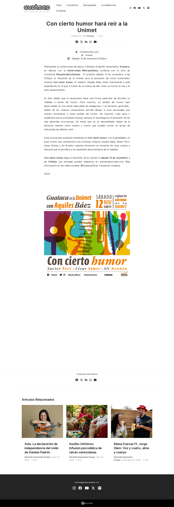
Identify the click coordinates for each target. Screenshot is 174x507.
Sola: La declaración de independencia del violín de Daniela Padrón (41, 448)
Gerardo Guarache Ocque (37, 457)
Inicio (59, 5)
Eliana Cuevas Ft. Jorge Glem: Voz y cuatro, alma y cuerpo (131, 448)
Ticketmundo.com (89, 51)
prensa (90, 36)
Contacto (61, 10)
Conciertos (72, 5)
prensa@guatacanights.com (87, 482)
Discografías (89, 5)
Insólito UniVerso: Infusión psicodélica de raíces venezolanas (85, 448)
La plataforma (108, 5)
